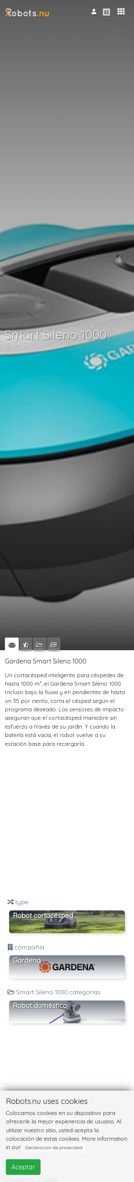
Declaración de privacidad (53, 1147)
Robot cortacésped (43, 915)
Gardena (27, 960)
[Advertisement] (67, 823)
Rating (121, 31)
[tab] (12, 645)
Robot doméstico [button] (40, 1005)
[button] (121, 11)
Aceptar (23, 1167)
